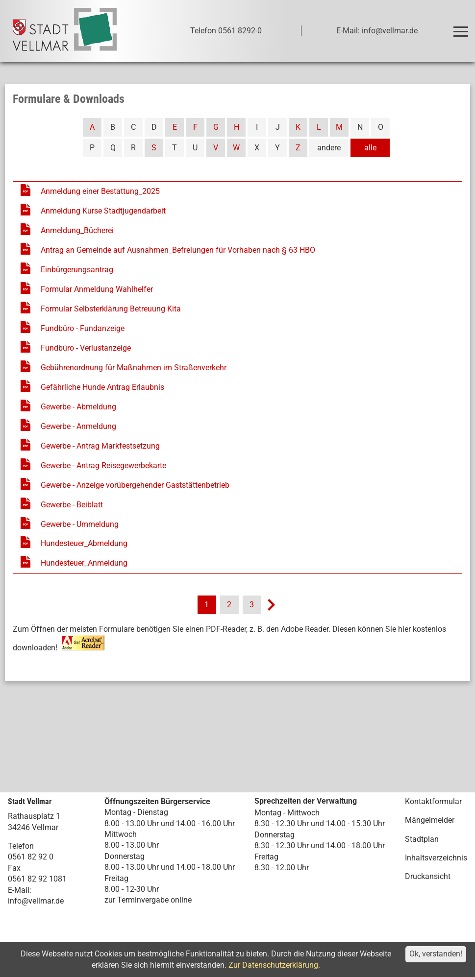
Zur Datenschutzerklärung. (274, 965)
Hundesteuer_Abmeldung (84, 543)
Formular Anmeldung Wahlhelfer (97, 289)
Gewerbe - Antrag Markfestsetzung (100, 446)
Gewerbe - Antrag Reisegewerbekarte (103, 465)
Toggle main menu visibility (462, 27)
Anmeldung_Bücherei (77, 230)
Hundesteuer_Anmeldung (84, 563)
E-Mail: (19, 890)
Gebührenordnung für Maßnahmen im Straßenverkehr (133, 367)
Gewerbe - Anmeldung (78, 426)
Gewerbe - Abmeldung (78, 406)
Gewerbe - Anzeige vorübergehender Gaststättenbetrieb (135, 485)
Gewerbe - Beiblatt (72, 504)
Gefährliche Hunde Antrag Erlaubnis (102, 387)
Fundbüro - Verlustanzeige (86, 348)
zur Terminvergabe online (148, 900)
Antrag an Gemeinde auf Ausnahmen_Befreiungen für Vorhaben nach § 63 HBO (178, 250)
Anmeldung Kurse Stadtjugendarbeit (103, 210)
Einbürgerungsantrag (77, 269)
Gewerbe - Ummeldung (80, 524)
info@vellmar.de (36, 901)
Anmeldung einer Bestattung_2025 (100, 191)
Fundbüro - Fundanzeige (83, 328)
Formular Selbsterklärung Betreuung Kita (111, 308)
